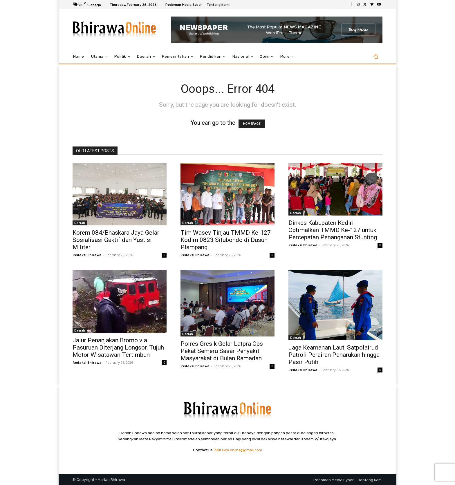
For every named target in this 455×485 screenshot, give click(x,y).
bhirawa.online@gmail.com (238, 450)
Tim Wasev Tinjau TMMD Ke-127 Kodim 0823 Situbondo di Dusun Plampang (225, 240)
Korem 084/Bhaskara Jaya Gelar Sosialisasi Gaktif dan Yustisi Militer (116, 240)
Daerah (79, 223)
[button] (375, 57)
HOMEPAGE (251, 124)
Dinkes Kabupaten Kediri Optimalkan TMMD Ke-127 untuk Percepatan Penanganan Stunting (332, 230)
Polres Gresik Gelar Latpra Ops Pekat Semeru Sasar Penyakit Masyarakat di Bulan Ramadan (221, 351)
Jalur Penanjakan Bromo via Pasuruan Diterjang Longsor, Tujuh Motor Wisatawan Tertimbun (118, 347)
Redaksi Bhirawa (87, 255)
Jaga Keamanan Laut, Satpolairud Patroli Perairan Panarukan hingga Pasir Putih (334, 354)
